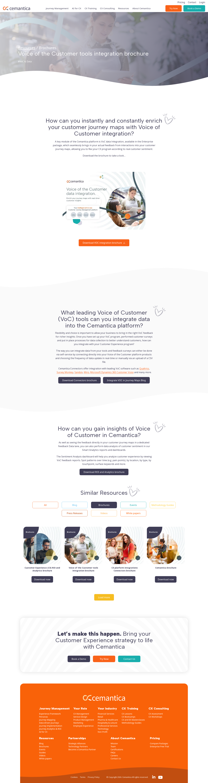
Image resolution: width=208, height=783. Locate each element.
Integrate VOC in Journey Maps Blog (126, 380)
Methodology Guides (131, 722)
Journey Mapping (47, 719)
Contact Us (129, 659)
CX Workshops (155, 716)
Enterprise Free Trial (159, 746)
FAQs (113, 752)
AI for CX (76, 4)
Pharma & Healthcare (108, 719)
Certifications (117, 749)
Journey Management (57, 4)
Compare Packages (159, 743)
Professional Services (108, 725)
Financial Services (106, 713)
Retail (100, 716)
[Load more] (104, 597)
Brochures (44, 746)
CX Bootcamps (128, 716)
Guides (42, 752)
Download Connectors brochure (79, 380)
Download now (42, 579)
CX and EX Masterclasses (133, 719)
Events (42, 749)
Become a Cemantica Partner (82, 749)
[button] (45, 505)
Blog (41, 743)
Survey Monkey (65, 372)
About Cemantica (141, 4)
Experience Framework (50, 713)
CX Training (91, 4)
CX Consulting (107, 4)
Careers (114, 755)
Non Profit (102, 731)
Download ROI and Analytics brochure (104, 472)
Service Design (80, 716)
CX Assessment (156, 713)
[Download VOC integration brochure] (104, 242)
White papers (45, 758)
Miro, (87, 372)
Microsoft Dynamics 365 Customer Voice (112, 372)
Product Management (83, 719)
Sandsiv (79, 372)
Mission (114, 743)
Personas (43, 716)
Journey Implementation (50, 725)
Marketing (78, 722)
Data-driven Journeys (49, 722)
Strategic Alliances (76, 743)
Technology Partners (78, 746)
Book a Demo (194, 4)
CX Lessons (127, 713)
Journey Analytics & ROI (50, 728)
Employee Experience (83, 725)
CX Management (81, 713)
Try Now (173, 4)
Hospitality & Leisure (107, 722)
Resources (123, 4)
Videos (42, 755)
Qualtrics (144, 368)
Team (113, 746)
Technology (103, 728)
